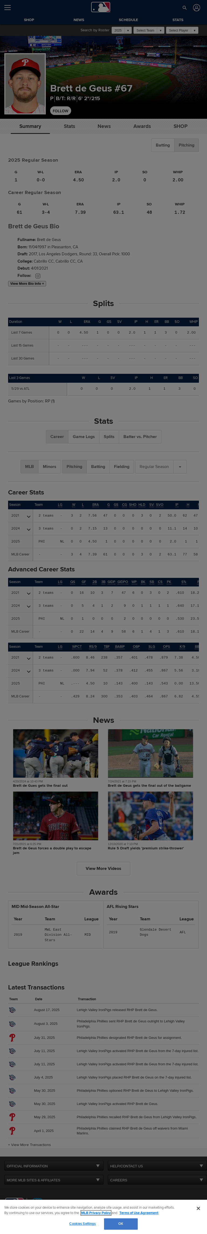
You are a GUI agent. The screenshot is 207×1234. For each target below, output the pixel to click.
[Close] (198, 1208)
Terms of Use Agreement (138, 1213)
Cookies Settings (82, 1224)
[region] (103, 1217)
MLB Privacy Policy (96, 1213)
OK (120, 1224)
